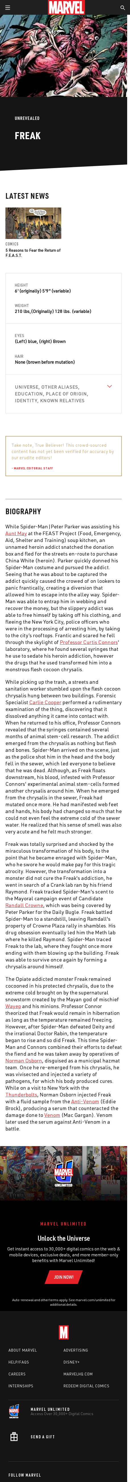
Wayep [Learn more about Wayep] (13, 1006)
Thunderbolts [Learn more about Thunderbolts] (21, 1094)
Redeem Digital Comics (87, 1386)
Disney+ (72, 1362)
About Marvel (23, 1350)
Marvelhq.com (78, 1374)
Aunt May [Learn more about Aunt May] (16, 533)
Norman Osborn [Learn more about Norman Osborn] (23, 1060)
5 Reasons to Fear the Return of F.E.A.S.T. (32, 253)
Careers (17, 1374)
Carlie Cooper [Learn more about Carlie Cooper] (45, 702)
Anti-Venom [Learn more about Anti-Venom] (85, 1101)
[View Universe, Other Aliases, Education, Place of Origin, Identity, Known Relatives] (64, 394)
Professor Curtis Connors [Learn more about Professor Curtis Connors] (89, 642)
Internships (21, 1386)
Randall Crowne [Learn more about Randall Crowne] (24, 905)
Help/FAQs (19, 1362)
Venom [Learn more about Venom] (52, 1115)
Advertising (76, 1350)
